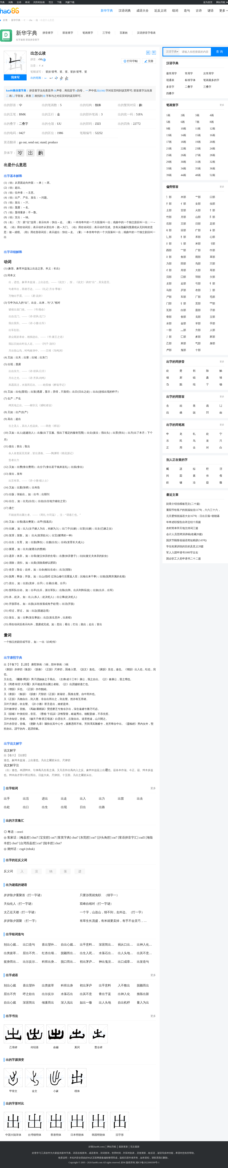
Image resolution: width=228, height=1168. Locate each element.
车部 (183, 296)
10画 (183, 128)
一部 (169, 330)
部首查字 (68, 32)
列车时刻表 (39, 2)
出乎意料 (105, 985)
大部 (198, 270)
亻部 (183, 203)
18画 (183, 141)
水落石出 (67, 994)
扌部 (169, 203)
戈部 (198, 316)
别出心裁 (10, 985)
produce (52, 142)
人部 (212, 330)
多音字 (170, 86)
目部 (183, 230)
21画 (169, 148)
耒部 (183, 343)
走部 (183, 283)
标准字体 (190, 80)
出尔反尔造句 (31, 961)
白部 (183, 310)
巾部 (212, 250)
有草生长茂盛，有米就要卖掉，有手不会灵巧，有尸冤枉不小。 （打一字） (114, 920)
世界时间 (116, 1153)
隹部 (183, 316)
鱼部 (183, 257)
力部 (169, 263)
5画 (168, 122)
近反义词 (160, 10)
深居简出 (29, 1002)
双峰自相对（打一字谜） (96, 903)
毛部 (212, 296)
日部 (198, 223)
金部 (183, 323)
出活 (26, 798)
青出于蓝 (105, 994)
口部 (212, 197)
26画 (183, 155)
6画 (183, 122)
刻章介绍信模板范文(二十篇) (183, 503)
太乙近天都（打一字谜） (20, 912)
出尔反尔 (48, 994)
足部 (212, 223)
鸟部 (198, 263)
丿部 (169, 336)
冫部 (212, 290)
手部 (212, 323)
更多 (153, 788)
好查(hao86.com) (97, 1146)
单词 (27, 2)
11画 (197, 128)
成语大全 (142, 10)
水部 (169, 323)
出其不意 (86, 994)
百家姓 (124, 32)
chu (30, 20)
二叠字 (23, 123)
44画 (183, 175)
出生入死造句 (88, 953)
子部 (212, 310)
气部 (198, 343)
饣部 (183, 303)
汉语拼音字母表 (146, 32)
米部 (198, 243)
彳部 (169, 270)
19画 (198, 141)
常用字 (189, 73)
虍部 (169, 350)
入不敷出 (124, 985)
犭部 (183, 237)
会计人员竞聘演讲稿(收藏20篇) (184, 534)
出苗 (121, 798)
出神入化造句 (145, 944)
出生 (45, 807)
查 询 (219, 51)
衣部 (198, 290)
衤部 (212, 230)
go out (23, 142)
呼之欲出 (29, 994)
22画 (183, 148)
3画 (197, 115)
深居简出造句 (107, 944)
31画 (198, 161)
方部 (198, 330)
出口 (26, 807)
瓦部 (169, 310)
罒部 (212, 303)
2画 (183, 115)
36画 (212, 168)
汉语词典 (125, 10)
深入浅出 (67, 1002)
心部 (212, 237)
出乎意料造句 (88, 944)
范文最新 (134, 1146)
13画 (169, 135)
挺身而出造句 (12, 961)
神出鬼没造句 (107, 961)
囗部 (183, 276)
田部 (183, 263)
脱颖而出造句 (69, 953)
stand (43, 142)
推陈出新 (143, 994)
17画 (169, 141)
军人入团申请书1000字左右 (182, 552)
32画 (212, 161)
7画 (197, 122)
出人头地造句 (126, 953)
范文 (51, 2)
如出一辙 (86, 1002)
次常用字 (208, 73)
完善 (149, 61)
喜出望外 (29, 985)
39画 (169, 175)
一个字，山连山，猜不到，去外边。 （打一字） (112, 912)
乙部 (169, 343)
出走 (64, 798)
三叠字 (207, 86)
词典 (10, 2)
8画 (212, 122)
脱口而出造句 (69, 961)
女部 (198, 203)
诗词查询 (104, 1153)
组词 (175, 10)
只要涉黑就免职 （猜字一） (99, 895)
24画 (212, 148)
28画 (212, 155)
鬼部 (183, 350)
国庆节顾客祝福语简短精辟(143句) (186, 540)
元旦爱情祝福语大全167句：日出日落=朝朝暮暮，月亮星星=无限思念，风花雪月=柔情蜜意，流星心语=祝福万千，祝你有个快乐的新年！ (194, 516)
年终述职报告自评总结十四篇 (183, 522)
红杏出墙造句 (50, 953)
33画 (169, 168)
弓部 (198, 283)
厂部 (198, 296)
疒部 (198, 230)
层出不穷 (10, 994)
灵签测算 (141, 1153)
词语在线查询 (80, 1153)
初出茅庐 (86, 985)
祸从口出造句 (126, 944)
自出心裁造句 (69, 944)
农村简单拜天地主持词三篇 (182, 528)
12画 (212, 128)
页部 (198, 303)
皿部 (198, 310)
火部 (198, 210)
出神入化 (124, 994)
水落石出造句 (107, 953)
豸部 (198, 336)
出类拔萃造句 (12, 953)
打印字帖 (132, 61)
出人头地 (105, 1002)
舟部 (183, 270)
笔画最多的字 (211, 80)
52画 (212, 175)
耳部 (212, 270)
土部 (169, 210)
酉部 (169, 250)
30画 (183, 161)
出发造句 (143, 961)
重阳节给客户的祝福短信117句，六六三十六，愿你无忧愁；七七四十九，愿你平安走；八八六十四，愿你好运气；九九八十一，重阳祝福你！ (194, 510)
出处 (7, 807)
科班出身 (67, 985)
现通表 (170, 80)
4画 (212, 115)
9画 (168, 128)
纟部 (169, 243)
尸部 (169, 296)
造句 (187, 10)
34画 (183, 168)
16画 (212, 135)
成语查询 (93, 1153)
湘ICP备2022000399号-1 (147, 1162)
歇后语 (151, 1153)
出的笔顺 (35, 77)
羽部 (198, 276)
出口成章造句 (126, 961)
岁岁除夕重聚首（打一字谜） (23, 895)
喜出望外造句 (50, 944)
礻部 (169, 257)
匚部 (183, 336)
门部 (169, 303)
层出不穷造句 (31, 953)
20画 (212, 141)
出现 (64, 807)
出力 (102, 798)
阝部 (212, 217)
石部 (169, 223)
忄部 (212, 210)
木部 (183, 197)
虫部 (212, 203)
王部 (183, 223)
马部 (169, 290)
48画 (198, 175)
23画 (198, 148)
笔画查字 (87, 32)
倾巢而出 (48, 1002)
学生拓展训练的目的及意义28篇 (184, 546)
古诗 (19, 2)
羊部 (198, 323)
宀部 (183, 250)
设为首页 (207, 2)
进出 (45, 798)
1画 (168, 115)
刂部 (212, 243)
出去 (140, 798)
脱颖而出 (143, 985)
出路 (102, 807)
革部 (212, 257)
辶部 (169, 237)
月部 (183, 217)
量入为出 (143, 1002)
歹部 (183, 290)
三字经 (106, 32)
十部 (198, 350)
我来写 (15, 77)
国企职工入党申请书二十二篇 (183, 558)
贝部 (169, 276)
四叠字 (170, 93)
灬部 (183, 330)
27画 (198, 155)
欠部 (212, 276)
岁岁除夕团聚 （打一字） (21, 920)
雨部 (198, 257)
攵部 (169, 283)
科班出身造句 (50, 961)
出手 (7, 798)
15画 (198, 135)
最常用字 (171, 73)
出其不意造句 (145, 953)
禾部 (198, 237)
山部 (198, 217)
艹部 (198, 197)
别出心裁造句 (12, 944)
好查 (5, 20)
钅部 (169, 230)
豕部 (212, 336)
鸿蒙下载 (69, 2)
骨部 (169, 316)
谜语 (210, 10)
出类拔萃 (48, 985)
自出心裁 (10, 1002)
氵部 (169, 197)
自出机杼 (124, 1002)
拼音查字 (48, 32)
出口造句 (29, 944)
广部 (198, 250)
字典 (2, 2)
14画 (183, 135)
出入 (83, 798)
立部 (212, 316)
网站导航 (111, 1146)
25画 (169, 155)
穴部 (212, 263)
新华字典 (107, 10)
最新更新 (123, 1146)
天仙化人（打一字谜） (19, 903)
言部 (183, 210)
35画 (198, 168)
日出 (83, 807)
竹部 (169, 217)
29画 (169, 161)
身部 (212, 343)
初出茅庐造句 (88, 961)
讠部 (183, 243)
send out (32, 142)
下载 (59, 2)
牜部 (212, 283)
